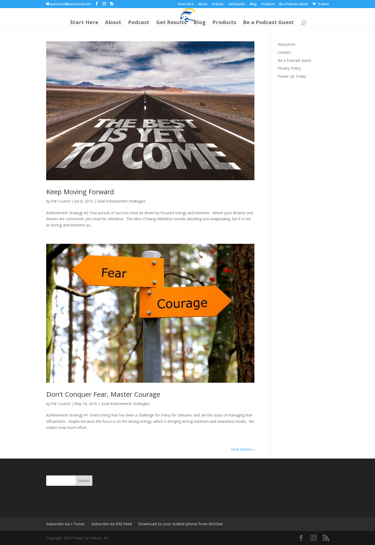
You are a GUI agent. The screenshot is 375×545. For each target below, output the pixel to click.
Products (268, 4)
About (202, 4)
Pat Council (60, 201)
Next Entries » (242, 449)
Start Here (185, 4)
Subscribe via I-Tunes (65, 523)
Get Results (236, 4)
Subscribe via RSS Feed (111, 523)
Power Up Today (292, 76)
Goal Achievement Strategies (121, 201)
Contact (284, 52)
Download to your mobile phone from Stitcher (180, 523)
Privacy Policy (289, 68)
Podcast (218, 4)
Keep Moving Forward (80, 191)
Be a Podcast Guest (293, 4)
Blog (253, 4)
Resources (286, 44)
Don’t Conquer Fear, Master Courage (103, 394)
